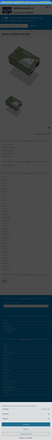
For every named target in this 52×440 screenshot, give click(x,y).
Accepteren (26, 424)
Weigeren (26, 429)
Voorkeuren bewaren (26, 434)
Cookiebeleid (22, 437)
